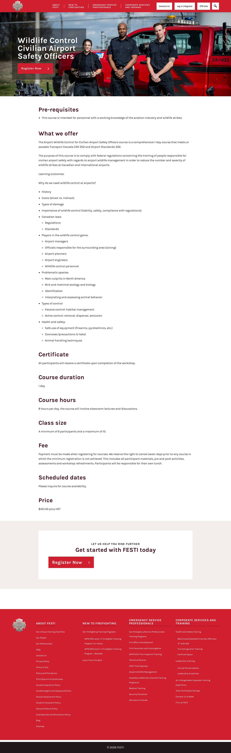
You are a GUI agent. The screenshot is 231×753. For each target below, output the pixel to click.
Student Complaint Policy (48, 702)
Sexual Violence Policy (46, 708)
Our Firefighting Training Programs (99, 632)
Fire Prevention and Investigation (145, 648)
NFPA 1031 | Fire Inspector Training (145, 654)
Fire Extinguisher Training (190, 649)
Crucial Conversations (188, 668)
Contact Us (164, 6)
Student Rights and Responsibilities (53, 691)
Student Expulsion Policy (48, 685)
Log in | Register (185, 6)
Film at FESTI (182, 702)
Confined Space (185, 654)
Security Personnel (138, 694)
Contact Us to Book (185, 696)
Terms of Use (42, 667)
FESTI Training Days (138, 666)
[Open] (215, 6)
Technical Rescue (137, 660)
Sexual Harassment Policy (48, 697)
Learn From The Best (92, 660)
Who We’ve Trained (138, 700)
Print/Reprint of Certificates (49, 679)
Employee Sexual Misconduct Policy (53, 714)
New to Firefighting (76, 6)
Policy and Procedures (46, 673)
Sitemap (40, 726)
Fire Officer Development (141, 642)
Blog (38, 720)
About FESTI (45, 623)
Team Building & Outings (188, 690)
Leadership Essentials (188, 673)
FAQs (38, 649)
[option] (115, 48)
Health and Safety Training (188, 632)
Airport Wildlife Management (143, 672)
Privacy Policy (42, 661)
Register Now (31, 68)
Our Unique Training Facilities (50, 632)
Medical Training (137, 688)
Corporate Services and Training (137, 6)
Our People (41, 638)
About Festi (56, 6)
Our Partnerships (44, 643)
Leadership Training (185, 661)
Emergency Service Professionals (105, 6)
